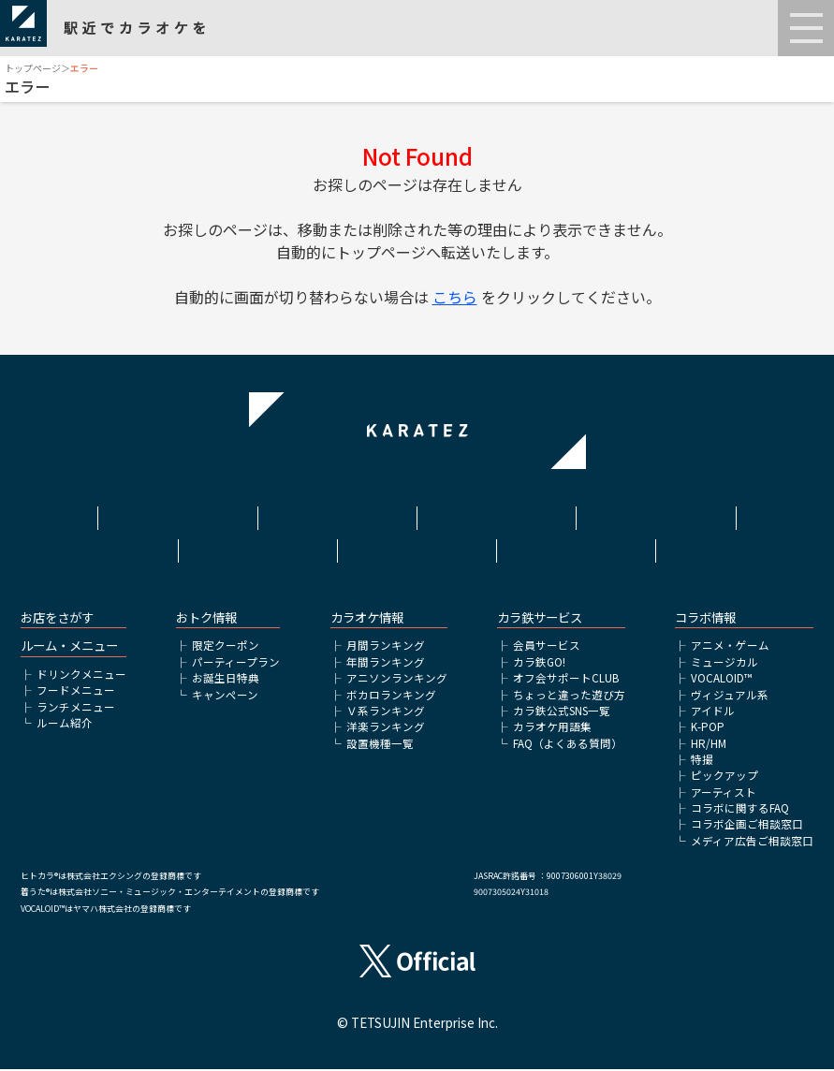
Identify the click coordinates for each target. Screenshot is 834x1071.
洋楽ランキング (385, 728)
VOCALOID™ (721, 679)
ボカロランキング (391, 696)
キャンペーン (225, 696)
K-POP (707, 728)
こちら (454, 297)
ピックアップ (724, 777)
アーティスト (723, 793)
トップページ (33, 68)
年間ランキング (385, 663)
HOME (178, 514)
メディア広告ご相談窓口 (752, 842)
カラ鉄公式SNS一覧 (561, 712)
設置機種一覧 (380, 745)
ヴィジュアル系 (729, 696)
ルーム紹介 (65, 724)
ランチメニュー (76, 708)
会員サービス (546, 647)
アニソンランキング (396, 679)
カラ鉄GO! (539, 663)
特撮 (702, 761)
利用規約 (337, 514)
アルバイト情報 (417, 540)
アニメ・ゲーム (730, 647)
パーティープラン (236, 663)
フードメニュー (76, 691)
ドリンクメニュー (81, 675)
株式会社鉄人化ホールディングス (257, 548)
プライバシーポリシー (656, 514)
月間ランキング (385, 647)
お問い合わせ (576, 540)
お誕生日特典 (225, 679)
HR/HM (708, 745)
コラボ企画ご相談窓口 (747, 825)
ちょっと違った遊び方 (569, 696)
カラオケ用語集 (552, 728)
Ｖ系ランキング (385, 712)
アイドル (713, 712)
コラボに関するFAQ (740, 809)
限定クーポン (225, 647)
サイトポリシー (496, 514)
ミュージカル (724, 663)
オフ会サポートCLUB (566, 679)
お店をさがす (57, 619)
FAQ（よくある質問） (567, 745)
